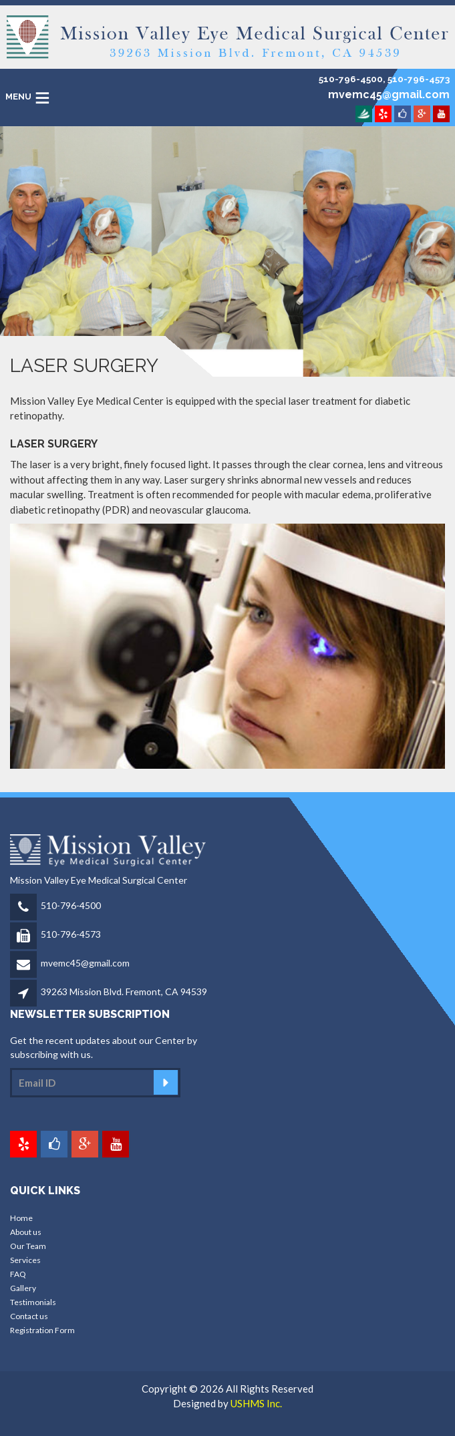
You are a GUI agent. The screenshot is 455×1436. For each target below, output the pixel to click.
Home (21, 1218)
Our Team (28, 1246)
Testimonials (33, 1302)
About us (25, 1232)
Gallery (23, 1288)
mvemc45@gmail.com (85, 962)
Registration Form (42, 1330)
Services (25, 1260)
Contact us (29, 1316)
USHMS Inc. (256, 1403)
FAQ (18, 1274)
